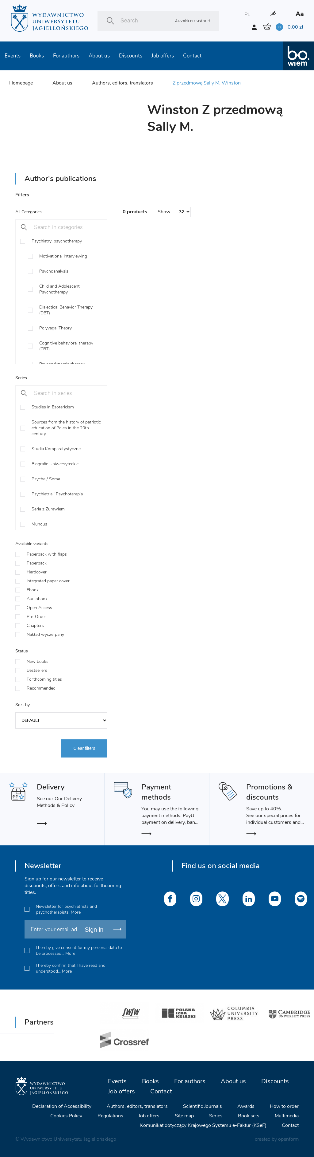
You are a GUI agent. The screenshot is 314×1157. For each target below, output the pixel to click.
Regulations (110, 1115)
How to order (284, 1106)
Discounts (130, 55)
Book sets (248, 1115)
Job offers (162, 55)
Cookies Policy (66, 1115)
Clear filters (84, 748)
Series (216, 1115)
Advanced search (192, 20)
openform (288, 1139)
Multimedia (287, 1115)
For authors (66, 55)
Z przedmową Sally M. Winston (207, 83)
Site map (184, 1115)
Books (37, 55)
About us (99, 55)
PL (247, 14)
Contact (192, 55)
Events (13, 55)
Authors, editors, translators (122, 83)
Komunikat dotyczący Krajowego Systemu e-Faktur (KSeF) (203, 1125)
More (76, 912)
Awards (246, 1106)
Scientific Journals (202, 1106)
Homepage (21, 83)
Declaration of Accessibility (61, 1106)
